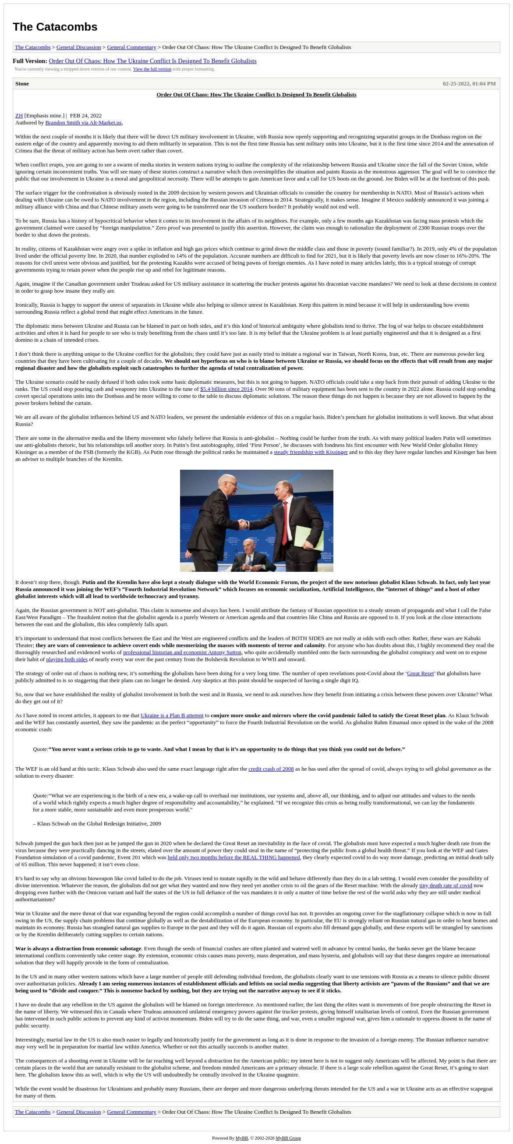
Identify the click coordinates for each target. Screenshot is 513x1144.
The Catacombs (55, 26)
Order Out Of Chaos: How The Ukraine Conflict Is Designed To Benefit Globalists (153, 60)
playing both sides (67, 659)
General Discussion (79, 47)
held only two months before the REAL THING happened (234, 857)
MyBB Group (288, 1138)
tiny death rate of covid (445, 885)
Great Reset (420, 673)
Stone (22, 83)
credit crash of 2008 (271, 768)
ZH (19, 115)
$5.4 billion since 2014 (226, 389)
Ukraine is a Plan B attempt (172, 715)
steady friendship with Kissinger (311, 452)
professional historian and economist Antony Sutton (182, 652)
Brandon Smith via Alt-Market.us (84, 122)
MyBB (242, 1138)
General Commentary (131, 47)
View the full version (152, 69)
